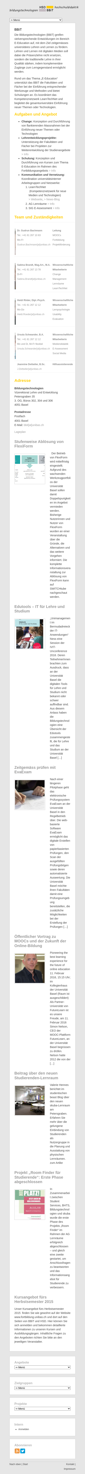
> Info (24, 154)
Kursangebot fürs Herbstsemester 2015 (33, 1299)
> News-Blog (52, 199)
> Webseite (35, 199)
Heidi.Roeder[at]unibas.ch (30, 314)
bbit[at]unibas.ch (34, 425)
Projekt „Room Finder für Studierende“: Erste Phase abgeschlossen (38, 1177)
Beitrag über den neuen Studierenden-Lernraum (36, 1075)
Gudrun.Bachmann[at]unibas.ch (33, 244)
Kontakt (70, 1464)
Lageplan (20, 431)
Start (25, 1464)
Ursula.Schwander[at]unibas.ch (33, 348)
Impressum (70, 1469)
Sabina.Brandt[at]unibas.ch (31, 279)
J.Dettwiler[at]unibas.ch (29, 369)
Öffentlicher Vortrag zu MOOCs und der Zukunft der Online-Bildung (40, 941)
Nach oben (15, 1464)
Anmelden (23, 1429)
